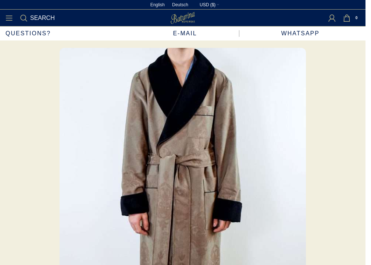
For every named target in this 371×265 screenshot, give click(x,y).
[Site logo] (183, 17)
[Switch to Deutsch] (180, 4)
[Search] (37, 18)
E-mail (185, 33)
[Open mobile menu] (9, 18)
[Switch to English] (157, 4)
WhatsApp (301, 33)
